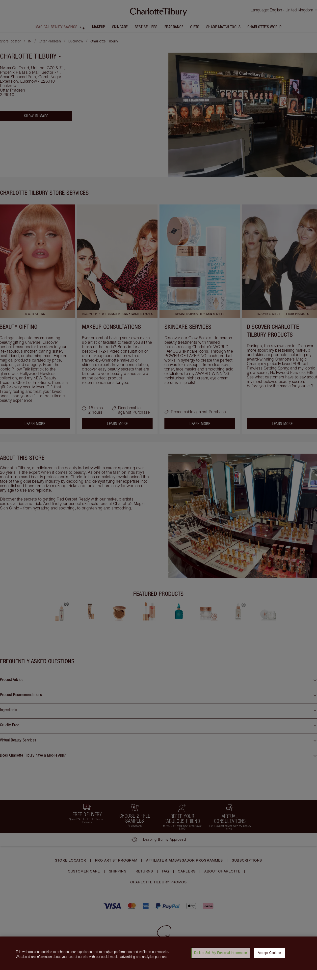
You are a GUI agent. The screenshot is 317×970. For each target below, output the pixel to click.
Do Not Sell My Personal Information (220, 953)
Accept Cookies (269, 953)
